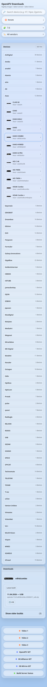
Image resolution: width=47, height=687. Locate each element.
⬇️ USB (11, 602)
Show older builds (23, 613)
